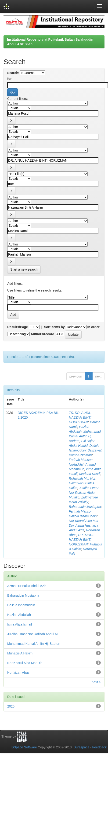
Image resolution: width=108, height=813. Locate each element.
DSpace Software (24, 747)
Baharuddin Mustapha (85, 507)
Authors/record (42, 334)
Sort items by (54, 327)
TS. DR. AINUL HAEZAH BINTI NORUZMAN (80, 417)
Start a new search (24, 269)
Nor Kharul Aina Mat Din (24, 663)
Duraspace (81, 747)
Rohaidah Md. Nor (82, 478)
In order (93, 327)
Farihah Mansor (80, 460)
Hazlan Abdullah (19, 615)
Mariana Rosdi (89, 474)
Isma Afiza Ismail (19, 624)
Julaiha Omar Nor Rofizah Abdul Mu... (34, 634)
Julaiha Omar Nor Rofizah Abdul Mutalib (84, 492)
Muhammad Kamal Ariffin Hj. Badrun (85, 436)
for (9, 79)
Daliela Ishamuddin (83, 516)
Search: (13, 73)
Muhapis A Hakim (19, 653)
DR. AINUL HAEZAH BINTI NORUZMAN (81, 539)
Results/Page (17, 327)
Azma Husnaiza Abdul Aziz (26, 586)
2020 (10, 706)
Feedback (99, 747)
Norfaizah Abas (18, 672)
